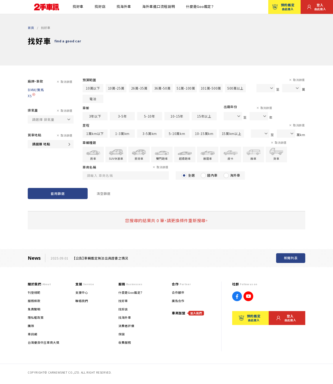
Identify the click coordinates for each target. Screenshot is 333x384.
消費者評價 (126, 326)
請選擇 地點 (41, 144)
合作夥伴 (178, 292)
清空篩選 (104, 193)
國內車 (212, 175)
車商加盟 (188, 313)
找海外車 (124, 6)
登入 (316, 7)
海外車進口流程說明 (158, 6)
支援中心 (81, 292)
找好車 (78, 6)
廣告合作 (178, 301)
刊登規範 (34, 292)
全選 (191, 175)
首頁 (31, 27)
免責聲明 (34, 309)
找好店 (100, 6)
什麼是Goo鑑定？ (200, 6)
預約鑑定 (283, 7)
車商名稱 (89, 167)
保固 (121, 334)
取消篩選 (66, 82)
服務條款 (34, 301)
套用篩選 (58, 193)
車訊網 (32, 334)
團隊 (31, 326)
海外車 (235, 175)
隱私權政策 (35, 317)
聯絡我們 (81, 301)
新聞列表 (291, 258)
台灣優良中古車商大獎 (43, 342)
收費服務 (124, 342)
